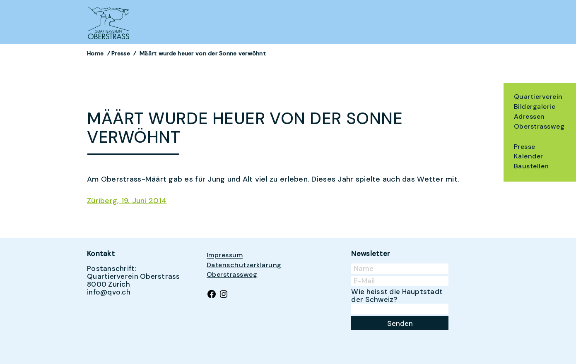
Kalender (528, 156)
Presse (524, 146)
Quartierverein (538, 96)
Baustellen (531, 166)
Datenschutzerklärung (244, 265)
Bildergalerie (534, 106)
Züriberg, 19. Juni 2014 (126, 201)
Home (95, 53)
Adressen (529, 116)
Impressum (225, 255)
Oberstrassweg (539, 126)
